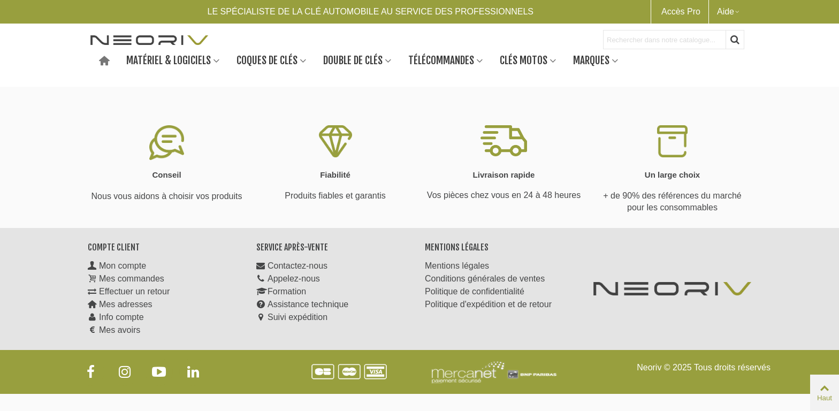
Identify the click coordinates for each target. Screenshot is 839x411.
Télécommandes (441, 60)
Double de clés (353, 60)
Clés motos (523, 60)
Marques (591, 60)
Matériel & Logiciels (168, 60)
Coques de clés (267, 60)
